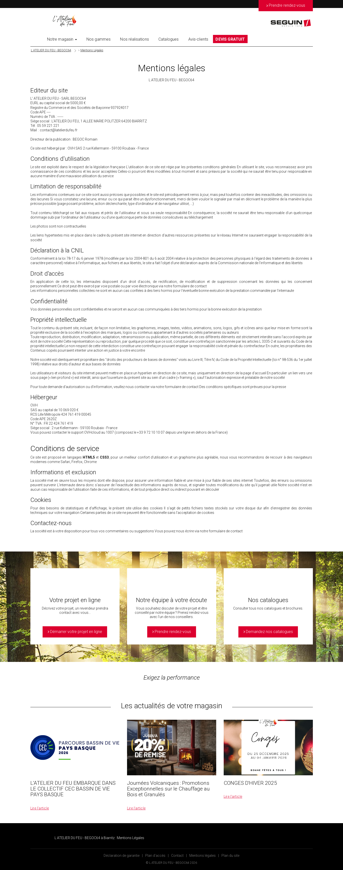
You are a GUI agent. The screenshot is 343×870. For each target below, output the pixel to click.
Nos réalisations (134, 39)
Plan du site (230, 856)
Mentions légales (202, 856)
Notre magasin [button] (62, 39)
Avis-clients (198, 39)
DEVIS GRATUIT (230, 39)
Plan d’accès (155, 856)
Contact (177, 856)
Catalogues (168, 39)
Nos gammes (98, 39)
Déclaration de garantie (121, 856)
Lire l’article (39, 808)
